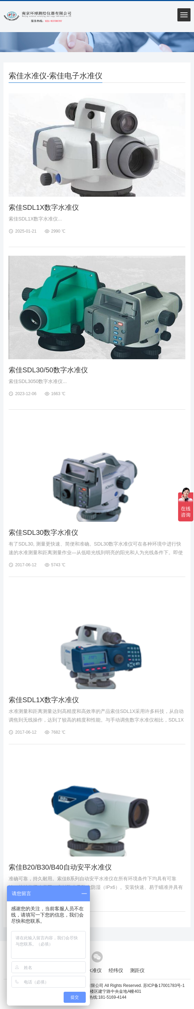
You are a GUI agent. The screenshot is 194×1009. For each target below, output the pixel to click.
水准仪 (94, 970)
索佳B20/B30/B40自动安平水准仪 (60, 867)
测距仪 (137, 970)
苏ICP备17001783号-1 (164, 985)
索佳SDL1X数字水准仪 (44, 207)
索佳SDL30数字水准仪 (43, 532)
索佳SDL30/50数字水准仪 (48, 370)
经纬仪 (116, 970)
